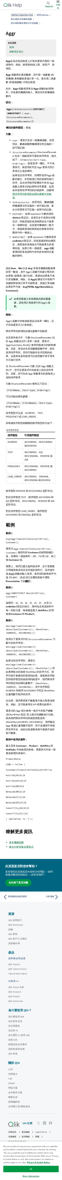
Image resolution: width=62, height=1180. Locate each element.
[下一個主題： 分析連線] (46, 897)
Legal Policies (41, 1132)
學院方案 (13, 1087)
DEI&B (11, 1083)
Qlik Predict (14, 996)
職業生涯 (13, 1097)
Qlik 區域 (12, 1053)
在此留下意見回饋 (18, 882)
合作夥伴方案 (15, 1092)
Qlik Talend (14, 964)
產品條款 (26, 1132)
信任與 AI (13, 1030)
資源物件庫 (14, 943)
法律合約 (12, 1132)
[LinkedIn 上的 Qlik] (44, 1123)
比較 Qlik (12, 1039)
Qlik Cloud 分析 (16, 987)
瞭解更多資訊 (16, 51)
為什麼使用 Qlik (16, 1016)
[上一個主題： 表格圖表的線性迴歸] (16, 897)
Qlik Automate (15, 1001)
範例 (11, 47)
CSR (10, 1078)
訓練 (10, 929)
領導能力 (13, 1073)
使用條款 (26, 1136)
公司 (10, 1069)
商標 (37, 1136)
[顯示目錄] (6, 15)
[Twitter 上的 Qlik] (38, 1123)
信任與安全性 (15, 1021)
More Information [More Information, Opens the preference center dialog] (31, 1176)
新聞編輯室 (14, 1101)
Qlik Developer (15, 924)
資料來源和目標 (16, 1049)
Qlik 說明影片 (15, 920)
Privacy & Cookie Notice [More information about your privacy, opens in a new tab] (38, 1162)
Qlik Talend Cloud (17, 968)
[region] (31, 1160)
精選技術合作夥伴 (17, 1044)
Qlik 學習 (12, 934)
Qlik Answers (14, 991)
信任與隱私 (14, 1025)
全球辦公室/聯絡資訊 (19, 1106)
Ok (31, 1169)
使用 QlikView (43, 15)
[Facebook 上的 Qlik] (50, 1123)
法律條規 (12, 1136)
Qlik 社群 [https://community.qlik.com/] (27, 1123)
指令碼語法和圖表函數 (21, 19)
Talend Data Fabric (17, 973)
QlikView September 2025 (22, 15)
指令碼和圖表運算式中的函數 (24, 23)
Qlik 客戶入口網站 (17, 938)
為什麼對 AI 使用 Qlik (19, 1035)
